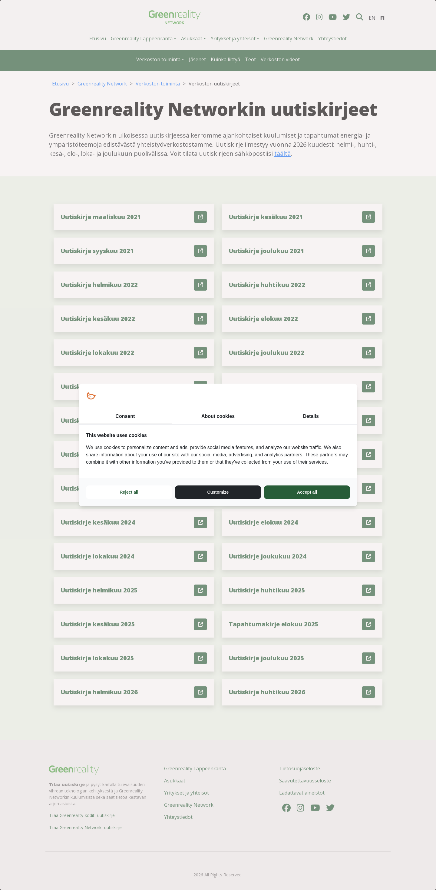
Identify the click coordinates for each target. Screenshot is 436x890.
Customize (218, 492)
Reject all (129, 492)
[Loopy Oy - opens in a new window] (91, 396)
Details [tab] (311, 416)
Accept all (307, 492)
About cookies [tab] (218, 416)
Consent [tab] (125, 416)
